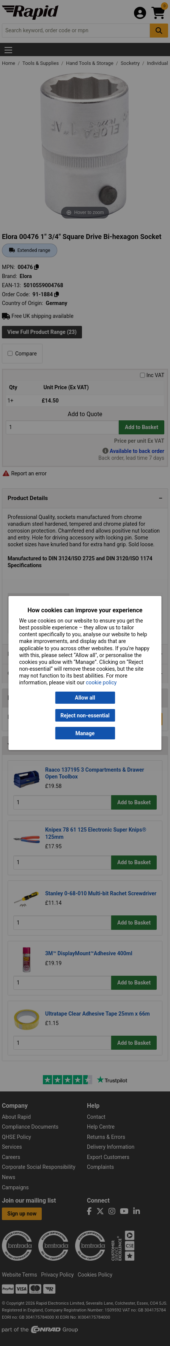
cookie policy (101, 682)
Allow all (85, 698)
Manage (85, 733)
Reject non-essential (84, 715)
